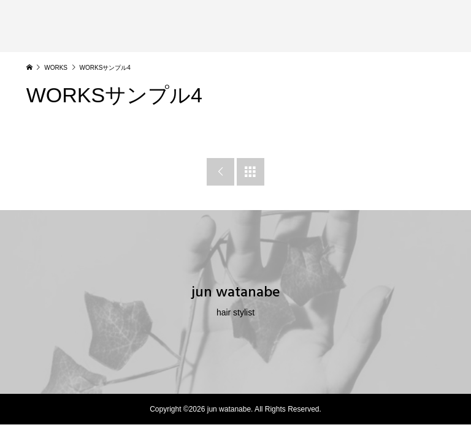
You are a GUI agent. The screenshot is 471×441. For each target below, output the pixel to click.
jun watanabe (235, 292)
